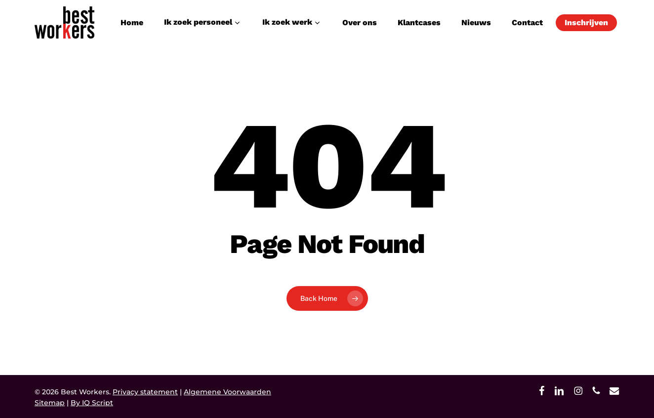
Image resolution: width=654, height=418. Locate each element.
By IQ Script (92, 402)
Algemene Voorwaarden (227, 391)
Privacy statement (145, 391)
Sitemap (50, 402)
